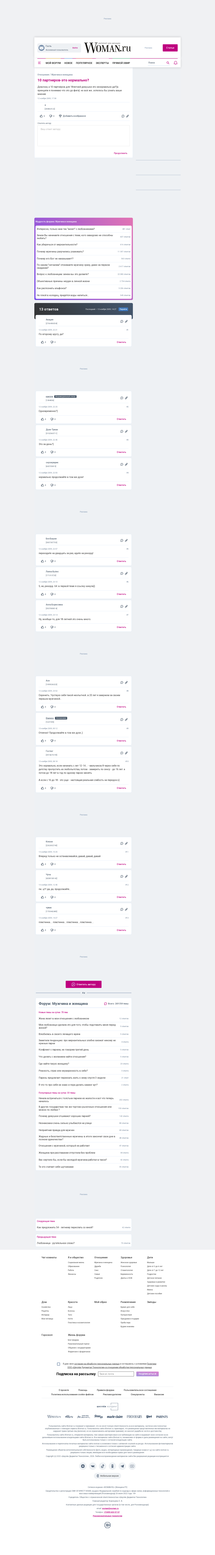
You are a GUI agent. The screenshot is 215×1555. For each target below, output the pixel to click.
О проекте (64, 1390)
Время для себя (128, 1307)
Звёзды (151, 1302)
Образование (73, 1266)
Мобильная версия (109, 1476)
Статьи (170, 47)
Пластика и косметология (79, 1323)
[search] (159, 63)
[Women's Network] (107, 1409)
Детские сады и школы (157, 1286)
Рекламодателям (112, 1394)
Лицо (70, 1307)
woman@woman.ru (110, 1508)
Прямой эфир (121, 63)
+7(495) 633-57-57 (112, 1512)
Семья (97, 1274)
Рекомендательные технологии (107, 1516)
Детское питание (154, 1278)
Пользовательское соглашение (140, 1390)
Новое (68, 63)
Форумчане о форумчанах (79, 1352)
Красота (72, 1302)
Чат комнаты (49, 1257)
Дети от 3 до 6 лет (154, 1266)
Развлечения (128, 1302)
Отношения (43, 74)
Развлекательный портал (78, 1344)
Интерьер (45, 1315)
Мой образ (100, 1302)
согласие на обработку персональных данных (96, 1364)
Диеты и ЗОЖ (126, 1278)
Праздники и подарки (130, 1319)
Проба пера (125, 1323)
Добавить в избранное (74, 116)
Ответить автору (44, 123)
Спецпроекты (138, 1394)
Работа (71, 1270)
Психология (126, 1266)
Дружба (97, 1266)
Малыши (150, 1262)
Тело (70, 1315)
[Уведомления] (175, 63)
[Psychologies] (134, 1417)
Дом (44, 1302)
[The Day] (69, 1417)
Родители (98, 1278)
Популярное (84, 63)
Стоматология (127, 1270)
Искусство (125, 1311)
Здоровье (126, 1257)
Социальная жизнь (76, 1262)
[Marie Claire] (114, 1417)
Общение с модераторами (79, 1348)
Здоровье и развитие (156, 1282)
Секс (96, 1270)
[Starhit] (98, 1417)
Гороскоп (47, 1335)
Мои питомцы (47, 1319)
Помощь (82, 1390)
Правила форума (105, 1390)
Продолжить (120, 153)
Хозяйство (46, 1307)
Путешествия (126, 1315)
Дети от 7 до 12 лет (155, 1270)
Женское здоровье (129, 1262)
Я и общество (76, 1257)
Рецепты (45, 1311)
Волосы (71, 1311)
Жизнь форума (76, 1335)
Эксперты (102, 63)
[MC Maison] (84, 1417)
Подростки (151, 1274)
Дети (150, 1257)
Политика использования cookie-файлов (72, 1394)
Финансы (72, 1274)
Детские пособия (154, 1294)
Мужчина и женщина (103, 1262)
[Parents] (162, 1417)
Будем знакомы (127, 1326)
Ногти (70, 1319)
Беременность (127, 1274)
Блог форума (73, 1340)
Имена (150, 1290)
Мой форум (53, 63)
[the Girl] (149, 1417)
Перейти (123, 309)
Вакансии (159, 1394)
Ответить (121, 342)
